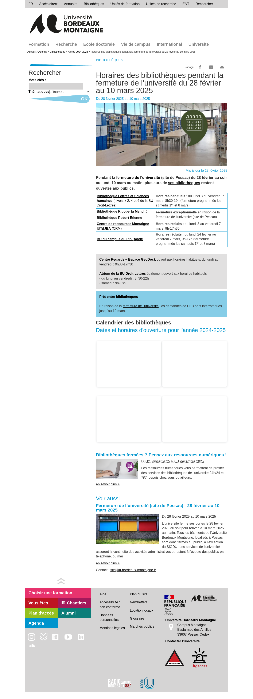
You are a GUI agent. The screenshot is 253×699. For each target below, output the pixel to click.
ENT (186, 4)
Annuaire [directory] (70, 4)
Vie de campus (136, 44)
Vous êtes (38, 603)
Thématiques (38, 91)
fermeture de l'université (138, 177)
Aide (103, 594)
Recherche (66, 44)
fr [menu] (30, 4)
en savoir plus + (108, 484)
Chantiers (73, 602)
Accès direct (48, 4)
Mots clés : (37, 80)
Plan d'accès (41, 613)
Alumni (68, 613)
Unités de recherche (161, 4)
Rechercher (204, 4)
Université (198, 44)
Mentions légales (112, 628)
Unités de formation (125, 4)
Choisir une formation (50, 593)
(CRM (116, 228)
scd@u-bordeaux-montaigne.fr (133, 570)
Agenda (42, 51)
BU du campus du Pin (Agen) (120, 239)
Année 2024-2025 (78, 51)
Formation (38, 44)
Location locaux (141, 610)
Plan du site (139, 594)
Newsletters (139, 602)
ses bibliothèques (184, 183)
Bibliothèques (94, 4)
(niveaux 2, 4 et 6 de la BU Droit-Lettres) (125, 200)
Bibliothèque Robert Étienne (119, 218)
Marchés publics (142, 626)
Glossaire (137, 618)
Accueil (31, 51)
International (169, 44)
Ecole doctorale (99, 44)
